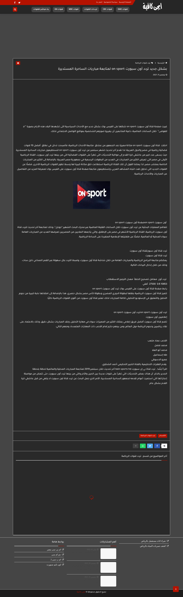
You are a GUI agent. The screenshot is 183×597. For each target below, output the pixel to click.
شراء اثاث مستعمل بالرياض (153, 541)
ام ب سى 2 (56, 559)
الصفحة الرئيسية (125, 2)
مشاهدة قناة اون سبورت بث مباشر (83, 552)
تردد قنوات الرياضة (144, 63)
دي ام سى (56, 554)
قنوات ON (59, 9)
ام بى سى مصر (54, 549)
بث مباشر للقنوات (41, 9)
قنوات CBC (107, 9)
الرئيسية (162, 63)
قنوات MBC (73, 9)
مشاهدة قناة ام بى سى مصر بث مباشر (85, 581)
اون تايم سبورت (54, 564)
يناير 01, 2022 (91, 549)
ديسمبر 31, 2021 (90, 577)
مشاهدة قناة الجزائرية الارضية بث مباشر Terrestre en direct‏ (84, 567)
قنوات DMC (123, 9)
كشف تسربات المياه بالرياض (153, 546)
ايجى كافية (81, 592)
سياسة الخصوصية (111, 2)
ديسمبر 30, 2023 (90, 563)
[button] (157, 446)
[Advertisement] (91, 36)
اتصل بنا (99, 2)
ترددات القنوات (90, 9)
